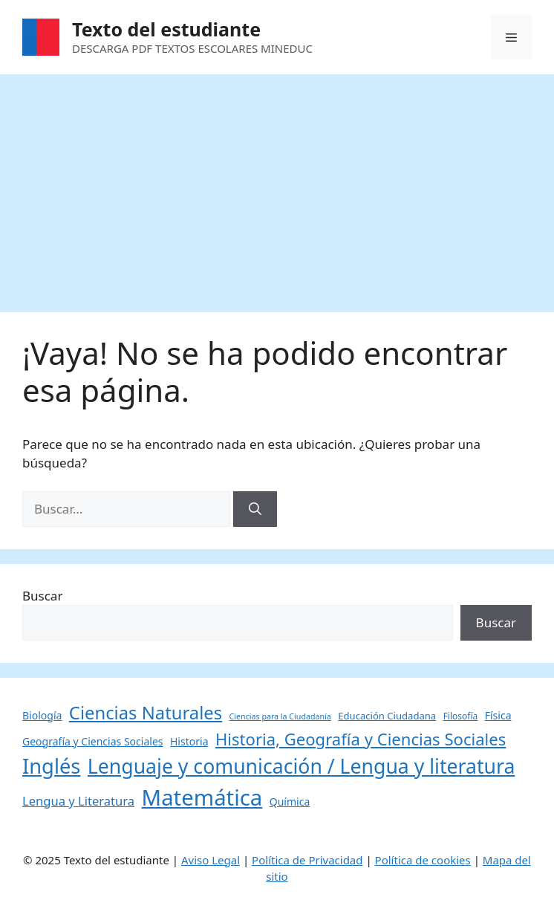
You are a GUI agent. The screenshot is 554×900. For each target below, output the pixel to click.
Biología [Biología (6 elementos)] (42, 715)
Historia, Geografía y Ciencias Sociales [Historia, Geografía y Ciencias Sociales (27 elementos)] (360, 739)
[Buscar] (255, 509)
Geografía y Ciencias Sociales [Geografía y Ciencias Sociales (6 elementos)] (92, 741)
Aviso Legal (210, 859)
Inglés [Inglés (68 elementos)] (51, 766)
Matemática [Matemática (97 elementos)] (202, 797)
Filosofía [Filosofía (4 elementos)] (460, 716)
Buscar (42, 595)
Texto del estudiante (166, 29)
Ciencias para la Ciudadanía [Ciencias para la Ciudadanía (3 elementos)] (280, 716)
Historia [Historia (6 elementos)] (189, 741)
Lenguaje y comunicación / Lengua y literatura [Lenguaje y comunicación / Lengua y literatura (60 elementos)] (301, 766)
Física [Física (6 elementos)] (498, 715)
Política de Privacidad (307, 859)
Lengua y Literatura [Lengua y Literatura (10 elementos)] (78, 800)
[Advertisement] (277, 186)
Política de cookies (423, 859)
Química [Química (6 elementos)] (290, 801)
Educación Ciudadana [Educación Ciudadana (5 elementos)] (387, 715)
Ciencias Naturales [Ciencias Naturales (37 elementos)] (145, 713)
